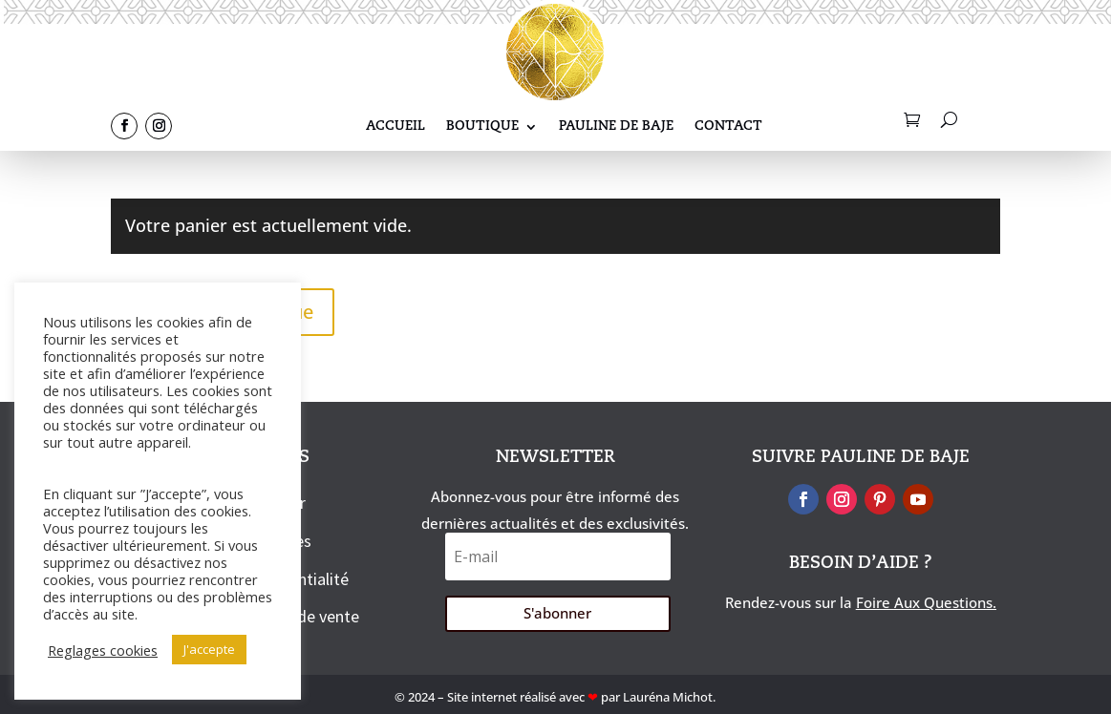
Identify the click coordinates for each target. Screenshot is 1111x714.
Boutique (482, 127)
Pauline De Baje (616, 127)
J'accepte (209, 649)
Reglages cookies (103, 650)
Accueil (395, 127)
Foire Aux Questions (924, 602)
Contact (728, 127)
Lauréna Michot (668, 696)
